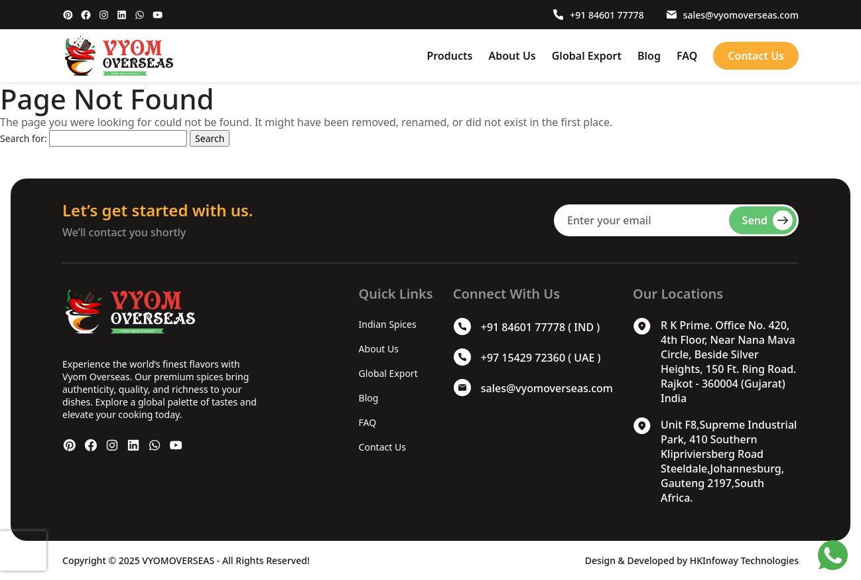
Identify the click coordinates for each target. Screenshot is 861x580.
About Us (511, 55)
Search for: (23, 138)
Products (449, 55)
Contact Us (756, 55)
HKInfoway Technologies (744, 560)
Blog (649, 55)
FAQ (687, 55)
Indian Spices (388, 324)
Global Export (587, 55)
